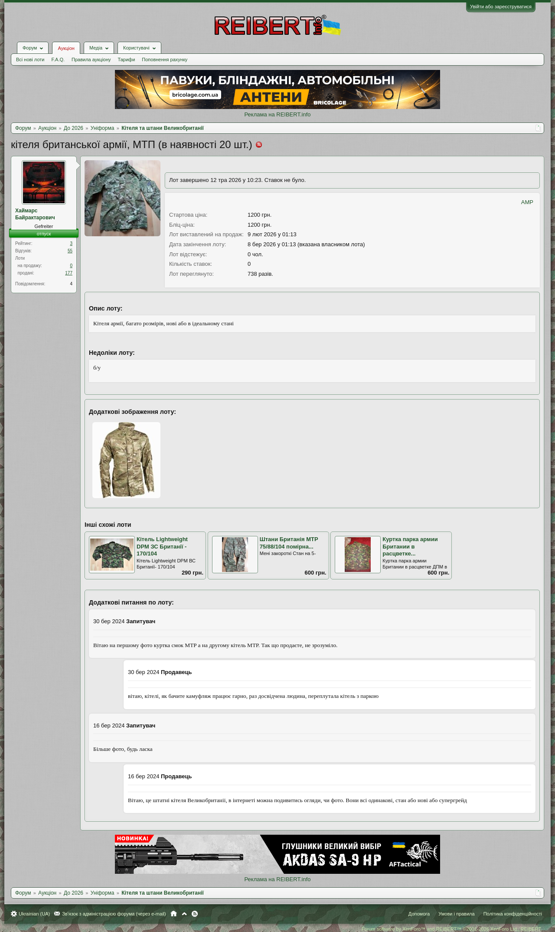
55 (70, 250)
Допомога (419, 913)
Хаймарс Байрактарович (35, 214)
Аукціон (66, 48)
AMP (527, 202)
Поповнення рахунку (164, 59)
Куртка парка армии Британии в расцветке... (409, 546)
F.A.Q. (58, 59)
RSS (195, 914)
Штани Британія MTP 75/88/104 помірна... (289, 543)
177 (68, 273)
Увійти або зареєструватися (501, 6)
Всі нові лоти (30, 59)
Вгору (184, 914)
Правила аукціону (91, 59)
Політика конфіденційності (512, 913)
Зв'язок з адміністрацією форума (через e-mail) (114, 913)
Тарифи (126, 59)
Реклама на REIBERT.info (277, 114)
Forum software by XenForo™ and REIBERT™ (452, 929)
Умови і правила (456, 913)
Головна (173, 914)
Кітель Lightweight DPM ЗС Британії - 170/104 (162, 546)
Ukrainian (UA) (34, 913)
